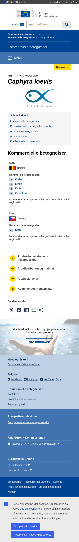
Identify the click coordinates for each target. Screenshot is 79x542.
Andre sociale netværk (44, 443)
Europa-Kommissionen (20, 34)
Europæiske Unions (19, 470)
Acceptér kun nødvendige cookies (32, 534)
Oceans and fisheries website (24, 364)
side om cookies (29, 508)
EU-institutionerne (17, 465)
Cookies (57, 481)
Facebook (15, 443)
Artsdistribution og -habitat (24, 131)
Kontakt (12, 492)
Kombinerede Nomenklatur (25, 141)
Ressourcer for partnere (37, 481)
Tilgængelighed (16, 404)
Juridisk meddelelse (50, 486)
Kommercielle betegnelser (21, 37)
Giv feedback (39, 342)
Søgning (66, 24)
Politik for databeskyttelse (22, 399)
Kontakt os (14, 394)
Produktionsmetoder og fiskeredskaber (31, 126)
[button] (11, 310)
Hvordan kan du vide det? (62, 2)
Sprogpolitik (14, 481)
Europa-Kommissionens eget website (28, 422)
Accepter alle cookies (25, 526)
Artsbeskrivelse (18, 136)
